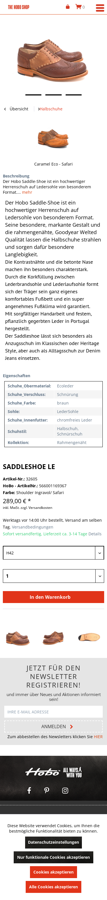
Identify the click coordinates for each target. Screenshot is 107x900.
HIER (98, 736)
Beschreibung (16, 176)
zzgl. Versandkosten (36, 507)
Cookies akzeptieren (53, 872)
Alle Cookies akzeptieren (53, 886)
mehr (26, 192)
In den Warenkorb (50, 597)
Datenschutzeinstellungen (53, 842)
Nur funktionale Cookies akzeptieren (53, 857)
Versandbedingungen (32, 527)
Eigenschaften (16, 375)
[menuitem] (67, 7)
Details (95, 533)
